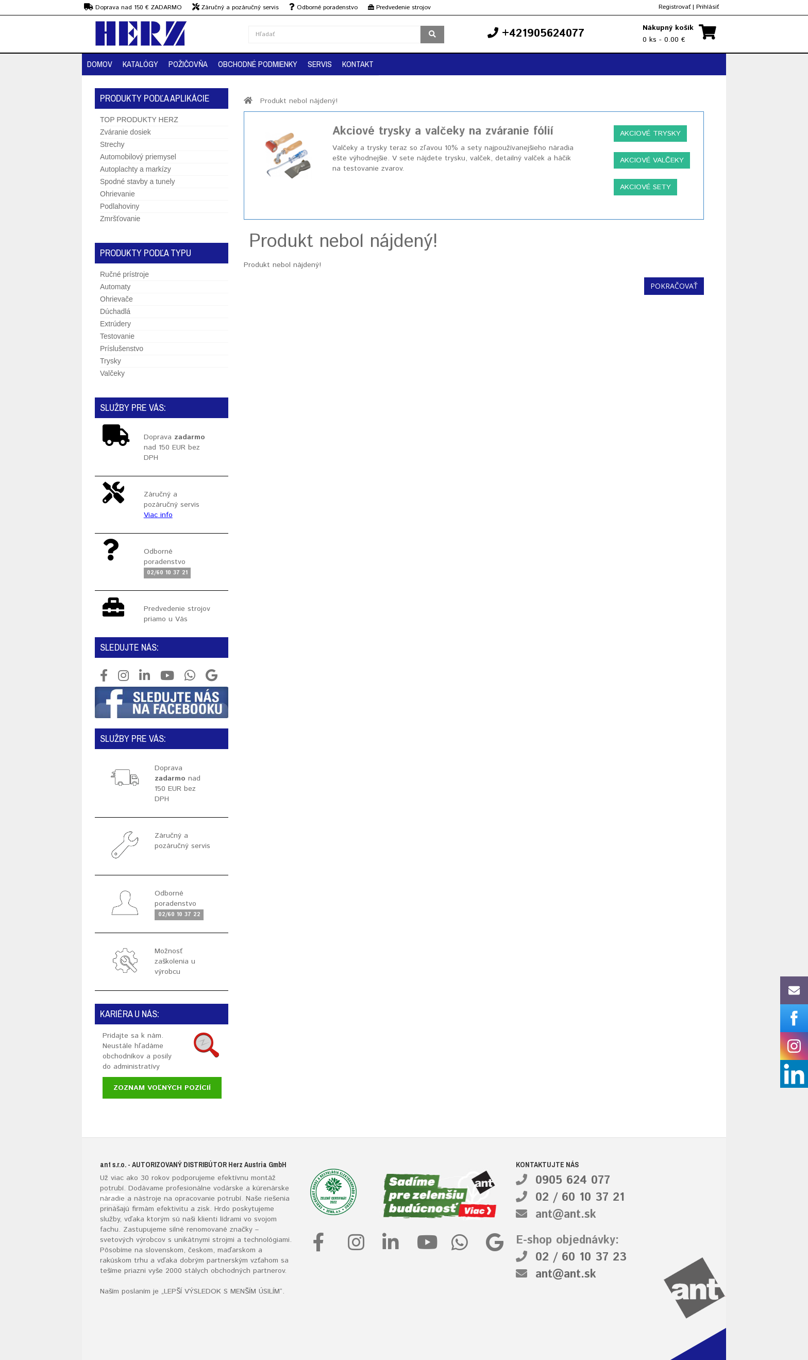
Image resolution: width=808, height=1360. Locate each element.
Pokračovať (674, 286)
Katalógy (140, 64)
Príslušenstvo (121, 348)
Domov (99, 64)
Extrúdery (115, 324)
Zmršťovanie (120, 218)
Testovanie (117, 336)
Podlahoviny (119, 206)
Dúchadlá (115, 311)
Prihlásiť (707, 7)
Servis (320, 64)
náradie (112, 1198)
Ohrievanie (117, 194)
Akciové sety (645, 187)
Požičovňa (188, 64)
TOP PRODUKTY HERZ (139, 119)
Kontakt (358, 64)
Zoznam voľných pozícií (162, 1088)
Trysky (110, 361)
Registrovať (675, 7)
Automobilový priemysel (138, 157)
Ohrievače (116, 299)
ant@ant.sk (565, 1214)
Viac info (158, 515)
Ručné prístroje (124, 274)
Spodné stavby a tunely (137, 181)
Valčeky (112, 373)
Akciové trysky (650, 133)
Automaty (115, 287)
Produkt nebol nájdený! (299, 101)
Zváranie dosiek (125, 132)
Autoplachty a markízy (135, 169)
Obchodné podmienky (257, 64)
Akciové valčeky (652, 160)
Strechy (112, 144)
